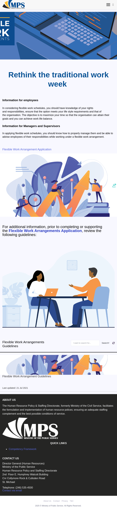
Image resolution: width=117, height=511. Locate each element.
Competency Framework (22, 449)
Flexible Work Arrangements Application (45, 231)
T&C (72, 501)
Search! (105, 343)
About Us (47, 501)
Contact (56, 501)
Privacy (65, 501)
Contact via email (12, 490)
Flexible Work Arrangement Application (26, 149)
